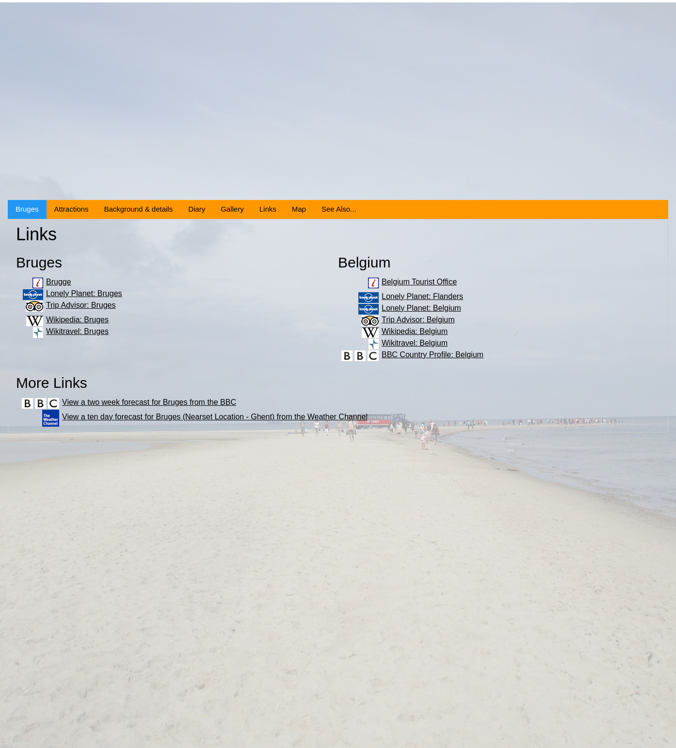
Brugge (58, 282)
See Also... (339, 209)
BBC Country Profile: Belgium (432, 354)
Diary (196, 209)
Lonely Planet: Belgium (421, 308)
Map (299, 209)
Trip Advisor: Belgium (418, 320)
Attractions (71, 209)
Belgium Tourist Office (419, 282)
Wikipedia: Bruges (77, 320)
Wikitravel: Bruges (77, 331)
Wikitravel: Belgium (415, 343)
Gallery (232, 209)
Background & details (138, 209)
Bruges (27, 209)
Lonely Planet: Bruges (84, 293)
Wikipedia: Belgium (415, 331)
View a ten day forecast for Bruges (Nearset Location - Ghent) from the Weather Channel (215, 417)
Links (267, 209)
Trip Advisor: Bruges (80, 305)
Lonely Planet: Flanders (422, 296)
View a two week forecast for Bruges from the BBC (149, 402)
